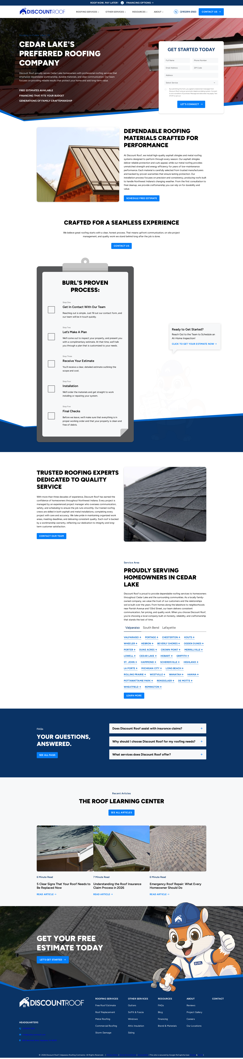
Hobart (165, 656)
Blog (160, 1012)
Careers (191, 1019)
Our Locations (194, 1025)
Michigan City (150, 668)
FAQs (161, 1005)
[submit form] (191, 104)
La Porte (129, 668)
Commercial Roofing (106, 1025)
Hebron (146, 643)
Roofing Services (86, 12)
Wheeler (129, 643)
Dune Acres (147, 649)
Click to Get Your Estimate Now (193, 344)
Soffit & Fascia (136, 1012)
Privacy (193, 1055)
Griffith (182, 656)
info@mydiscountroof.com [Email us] (32, 1035)
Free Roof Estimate (105, 1005)
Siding (131, 1032)
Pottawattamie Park (137, 680)
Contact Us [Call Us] (209, 11)
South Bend (151, 627)
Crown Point (169, 649)
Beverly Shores (167, 643)
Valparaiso (132, 627)
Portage (150, 637)
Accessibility (143, 1055)
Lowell (128, 656)
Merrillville (192, 649)
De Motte (184, 680)
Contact (218, 998)
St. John (129, 662)
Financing (163, 1019)
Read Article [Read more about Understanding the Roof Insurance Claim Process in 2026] (101, 894)
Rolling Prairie (134, 674)
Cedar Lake (146, 656)
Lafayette (169, 627)
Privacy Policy (112, 1055)
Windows (133, 1019)
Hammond (147, 662)
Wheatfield (131, 686)
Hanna (191, 674)
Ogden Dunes (192, 643)
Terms (200, 1055)
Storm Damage (103, 1032)
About (157, 12)
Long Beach (173, 668)
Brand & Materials (167, 1025)
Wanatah (175, 674)
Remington (152, 686)
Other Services (115, 12)
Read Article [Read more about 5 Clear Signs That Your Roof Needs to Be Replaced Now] (45, 894)
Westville (156, 674)
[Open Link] (141, 198)
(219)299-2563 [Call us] (188, 11)
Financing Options (138, 3)
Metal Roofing (102, 1019)
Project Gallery (194, 1012)
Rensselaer (164, 680)
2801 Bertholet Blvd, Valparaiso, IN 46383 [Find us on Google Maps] (38, 1040)
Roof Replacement (105, 1012)
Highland (190, 662)
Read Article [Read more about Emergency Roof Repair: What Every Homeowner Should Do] (158, 894)
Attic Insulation (136, 1025)
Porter (128, 649)
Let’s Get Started (51, 959)
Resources (138, 12)
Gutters (132, 1005)
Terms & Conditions (127, 1055)
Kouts (188, 637)
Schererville (168, 662)
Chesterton (170, 637)
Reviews (191, 1005)
